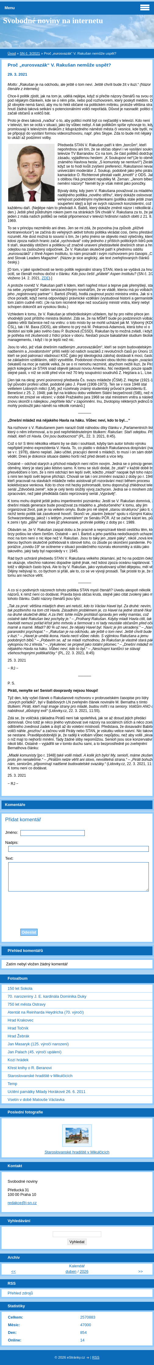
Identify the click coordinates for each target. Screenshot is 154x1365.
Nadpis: (11, 842)
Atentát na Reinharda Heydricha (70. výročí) (46, 1012)
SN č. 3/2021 (30, 53)
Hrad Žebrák (18, 1036)
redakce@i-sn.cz (22, 1202)
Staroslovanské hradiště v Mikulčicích (40, 1075)
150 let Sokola (20, 988)
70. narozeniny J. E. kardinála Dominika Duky (47, 996)
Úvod (12, 53)
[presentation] (78, 908)
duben (71, 1271)
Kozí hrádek (18, 1060)
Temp (12, 1083)
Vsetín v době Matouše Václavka (36, 1099)
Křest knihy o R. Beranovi (30, 1067)
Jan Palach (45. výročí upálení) (34, 1052)
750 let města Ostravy (26, 1004)
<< (13, 1271)
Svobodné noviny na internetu (53, 20)
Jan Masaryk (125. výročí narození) (38, 1044)
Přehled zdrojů (20, 1293)
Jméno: (11, 832)
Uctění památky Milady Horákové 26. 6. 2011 (46, 1091)
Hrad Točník (18, 1028)
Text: (9, 858)
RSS (95, 1357)
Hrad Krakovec (21, 1020)
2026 (84, 1271)
